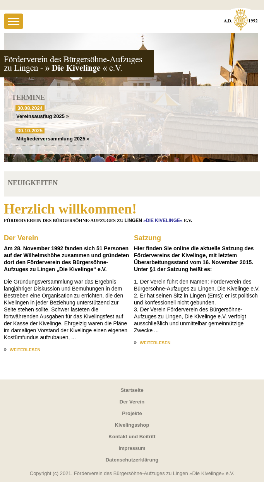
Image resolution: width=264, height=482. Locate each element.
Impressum (131, 448)
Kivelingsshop (132, 425)
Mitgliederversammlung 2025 (52, 139)
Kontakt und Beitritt (131, 436)
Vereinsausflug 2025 (42, 116)
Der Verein (21, 238)
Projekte (132, 413)
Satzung (147, 238)
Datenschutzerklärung (132, 460)
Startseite (131, 390)
